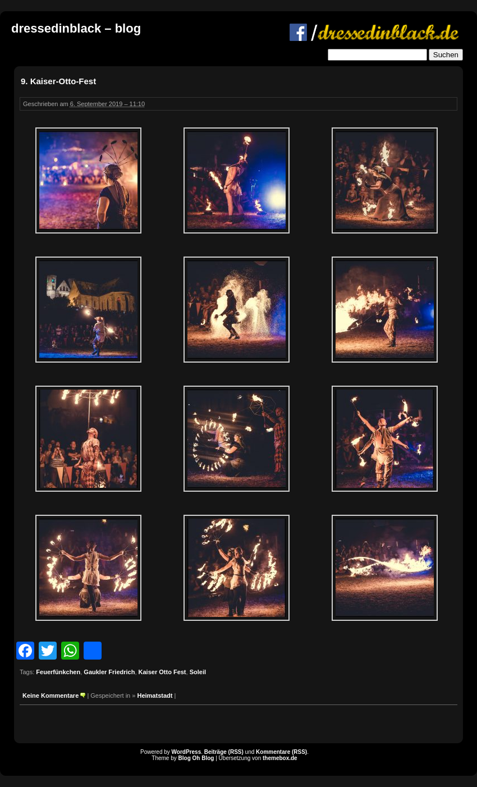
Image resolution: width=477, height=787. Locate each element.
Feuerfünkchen (58, 672)
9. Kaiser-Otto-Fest (58, 81)
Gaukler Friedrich (109, 672)
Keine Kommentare (50, 695)
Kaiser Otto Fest (162, 672)
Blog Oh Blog (196, 758)
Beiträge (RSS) (224, 752)
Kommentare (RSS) (281, 752)
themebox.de (280, 758)
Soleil (198, 672)
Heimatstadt (154, 695)
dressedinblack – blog (76, 28)
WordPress (186, 752)
